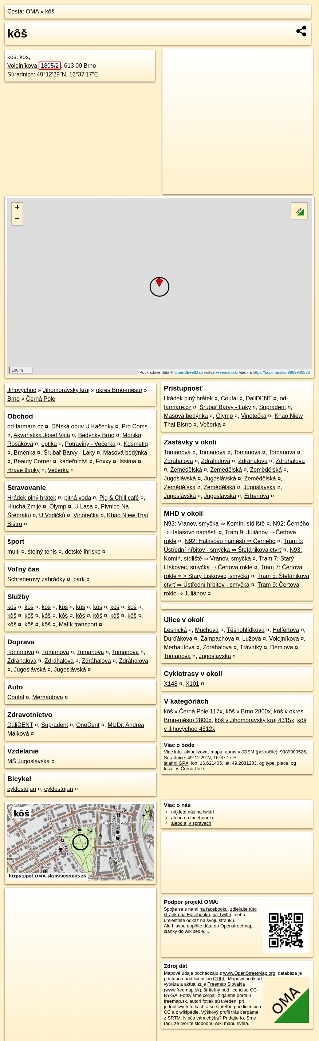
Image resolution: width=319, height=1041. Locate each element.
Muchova (206, 630)
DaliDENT (20, 725)
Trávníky (251, 647)
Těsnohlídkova (245, 630)
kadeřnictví (73, 461)
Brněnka (25, 453)
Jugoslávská (30, 669)
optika (49, 444)
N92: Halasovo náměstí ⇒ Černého (230, 541)
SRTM (174, 1018)
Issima (127, 461)
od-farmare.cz (25, 426)
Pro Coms (134, 426)
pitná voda (77, 498)
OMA (32, 11)
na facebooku (214, 909)
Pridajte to (233, 1018)
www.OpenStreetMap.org (249, 973)
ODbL (219, 978)
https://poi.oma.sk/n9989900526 (281, 372)
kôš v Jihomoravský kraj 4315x (254, 720)
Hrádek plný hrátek (31, 498)
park (78, 579)
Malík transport (78, 624)
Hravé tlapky (23, 470)
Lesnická (175, 630)
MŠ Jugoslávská (28, 761)
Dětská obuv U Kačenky (82, 426)
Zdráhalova (21, 661)
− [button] (17, 219)
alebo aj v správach (191, 823)
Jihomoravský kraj (66, 390)
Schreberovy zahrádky (36, 579)
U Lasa (83, 506)
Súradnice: (21, 74)
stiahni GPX (176, 763)
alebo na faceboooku (192, 817)
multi (13, 552)
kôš (49, 11)
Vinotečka (86, 515)
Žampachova (218, 639)
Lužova (251, 639)
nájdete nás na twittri (192, 812)
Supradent (54, 725)
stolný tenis (42, 552)
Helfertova (286, 630)
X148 (170, 684)
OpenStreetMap (188, 372)
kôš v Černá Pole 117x (193, 711)
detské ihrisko (83, 552)
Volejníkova (34, 66)
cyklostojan (21, 789)
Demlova (281, 647)
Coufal (15, 697)
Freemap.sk (226, 372)
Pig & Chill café (119, 498)
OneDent (87, 725)
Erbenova (256, 496)
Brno (13, 399)
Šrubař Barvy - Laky (69, 453)
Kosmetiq (135, 444)
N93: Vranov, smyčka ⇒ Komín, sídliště (214, 523)
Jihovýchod (21, 390)
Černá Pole (40, 399)
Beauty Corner (32, 461)
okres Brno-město (119, 390)
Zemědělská (186, 470)
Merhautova (47, 697)
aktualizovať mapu (203, 752)
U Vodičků (52, 515)
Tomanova (20, 652)
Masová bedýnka (125, 453)
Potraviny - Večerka (90, 444)
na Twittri (222, 914)
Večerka (58, 470)
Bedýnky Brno (96, 435)
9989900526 (293, 752)
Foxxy (103, 461)
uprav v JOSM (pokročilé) (251, 752)
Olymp (58, 506)
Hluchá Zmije (24, 506)
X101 (192, 684)
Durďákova (178, 639)
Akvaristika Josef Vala (41, 435)
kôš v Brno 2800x (248, 711)
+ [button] (17, 208)
